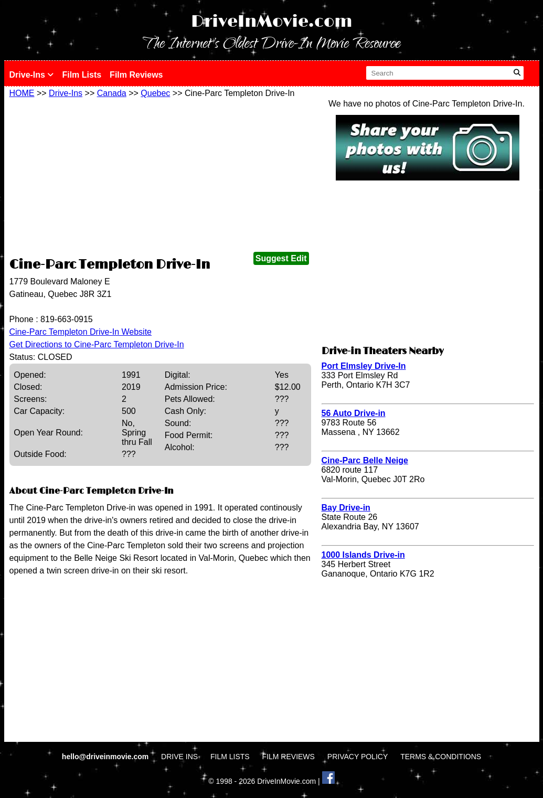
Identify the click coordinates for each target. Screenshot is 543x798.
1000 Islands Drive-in (363, 554)
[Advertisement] (160, 176)
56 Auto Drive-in (354, 413)
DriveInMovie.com (272, 22)
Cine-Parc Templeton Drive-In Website (80, 331)
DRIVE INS (179, 756)
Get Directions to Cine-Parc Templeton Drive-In (96, 344)
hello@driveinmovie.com (106, 756)
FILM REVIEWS (288, 756)
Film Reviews (136, 74)
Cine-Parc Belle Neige (365, 460)
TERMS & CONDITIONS (440, 756)
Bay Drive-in (346, 507)
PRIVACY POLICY (357, 756)
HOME (22, 93)
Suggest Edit (281, 258)
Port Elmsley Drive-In (364, 365)
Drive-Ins (31, 74)
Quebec (155, 93)
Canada (111, 93)
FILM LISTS (230, 756)
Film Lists (81, 74)
